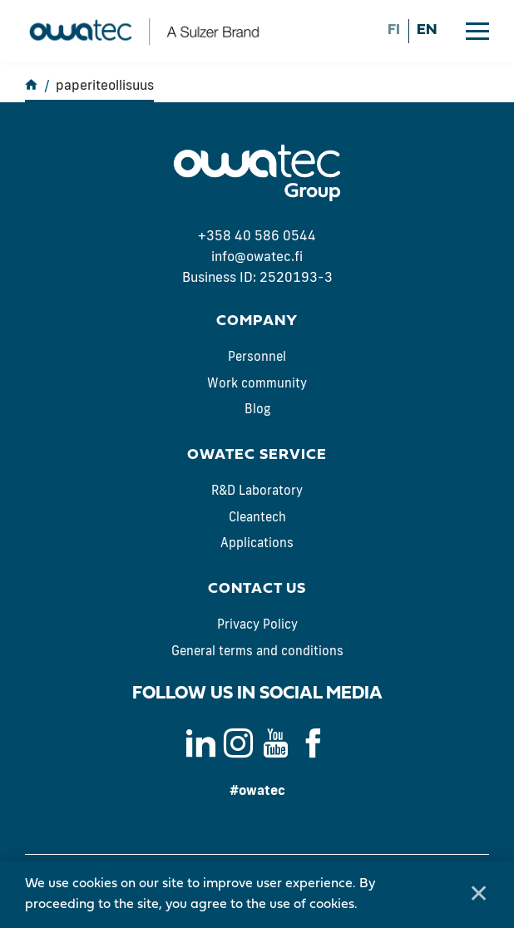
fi (394, 30)
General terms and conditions (257, 651)
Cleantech (257, 517)
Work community (257, 383)
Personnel (257, 356)
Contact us (257, 589)
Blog (257, 409)
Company (257, 321)
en (427, 30)
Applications (257, 542)
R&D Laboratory (257, 490)
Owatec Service (257, 455)
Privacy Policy (257, 624)
